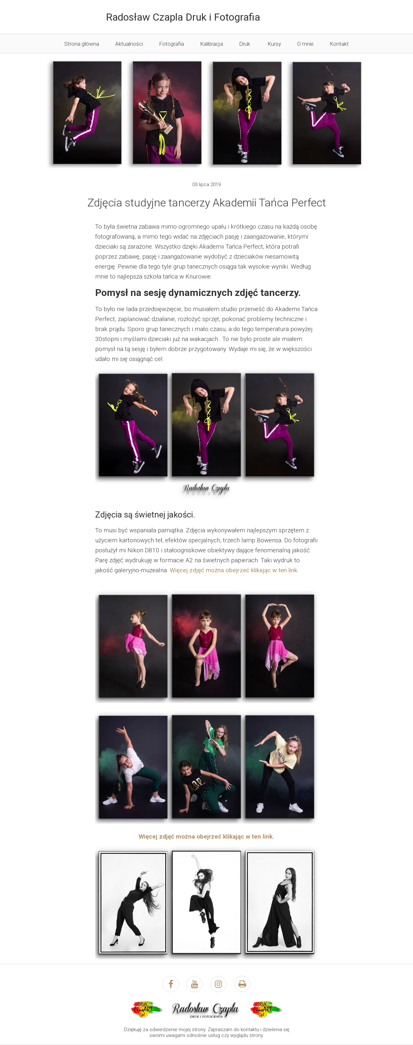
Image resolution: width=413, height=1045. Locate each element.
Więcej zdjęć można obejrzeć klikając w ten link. (234, 570)
